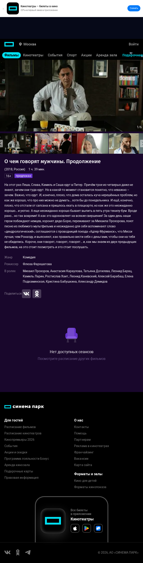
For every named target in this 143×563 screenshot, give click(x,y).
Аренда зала (106, 55)
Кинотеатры (33, 55)
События (55, 55)
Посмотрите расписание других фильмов (71, 359)
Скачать (134, 8)
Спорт (72, 55)
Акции (86, 55)
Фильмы (11, 55)
